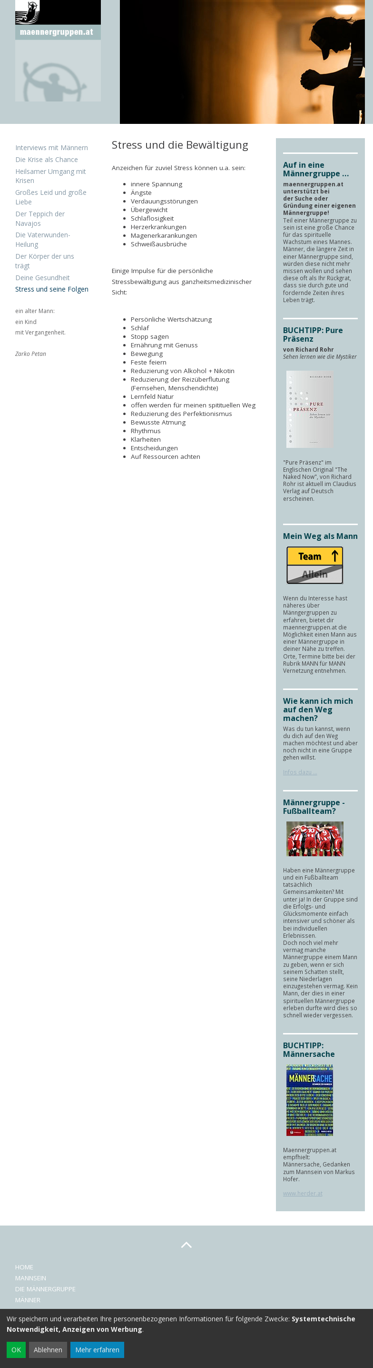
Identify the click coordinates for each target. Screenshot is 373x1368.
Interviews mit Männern (51, 147)
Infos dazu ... (300, 772)
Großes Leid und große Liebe (51, 197)
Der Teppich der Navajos (40, 218)
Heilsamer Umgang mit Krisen (50, 176)
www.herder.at (303, 1193)
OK (16, 1349)
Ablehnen (48, 1349)
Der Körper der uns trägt (44, 261)
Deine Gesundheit (42, 277)
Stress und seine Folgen (51, 289)
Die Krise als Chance (46, 159)
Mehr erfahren (97, 1349)
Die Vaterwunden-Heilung (42, 239)
